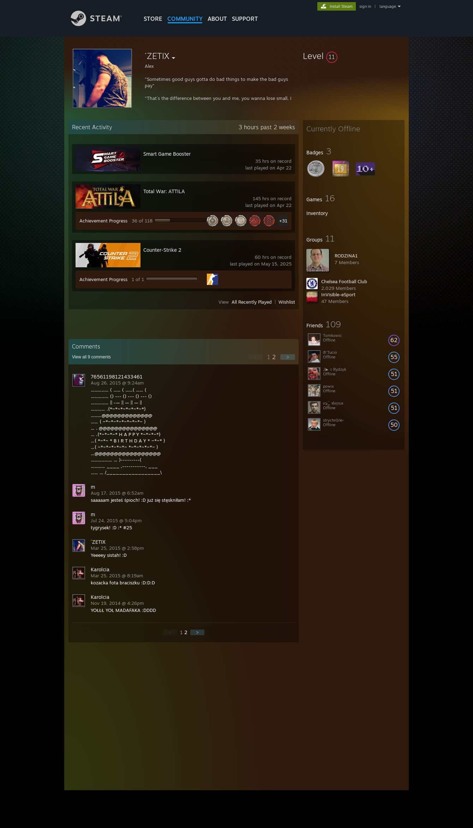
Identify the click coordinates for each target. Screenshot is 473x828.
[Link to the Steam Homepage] (102, 24)
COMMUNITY (185, 18)
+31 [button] (283, 221)
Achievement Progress (103, 221)
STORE (153, 18)
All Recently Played (252, 302)
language (387, 6)
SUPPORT (245, 18)
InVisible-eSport (338, 294)
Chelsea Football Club (344, 281)
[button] (354, 56)
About (217, 18)
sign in (365, 6)
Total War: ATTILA (164, 191)
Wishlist (287, 302)
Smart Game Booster (167, 154)
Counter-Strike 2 (162, 250)
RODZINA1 (346, 255)
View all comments (91, 357)
